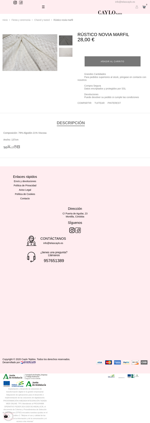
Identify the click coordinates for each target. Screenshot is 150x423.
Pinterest (114, 103)
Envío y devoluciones (25, 181)
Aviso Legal (25, 190)
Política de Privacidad (25, 185)
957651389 (54, 260)
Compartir (85, 103)
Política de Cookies (25, 194)
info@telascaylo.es (125, 2)
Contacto (25, 198)
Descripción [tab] (71, 123)
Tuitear (100, 103)
